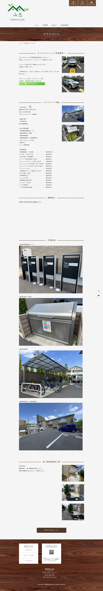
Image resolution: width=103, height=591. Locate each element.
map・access (29, 555)
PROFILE (73, 3)
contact (28, 561)
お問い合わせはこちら (51, 530)
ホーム (37, 25)
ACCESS (82, 3)
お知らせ (54, 25)
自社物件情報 (64, 25)
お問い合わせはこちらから (49, 577)
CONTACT (91, 3)
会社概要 (45, 25)
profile (28, 550)
